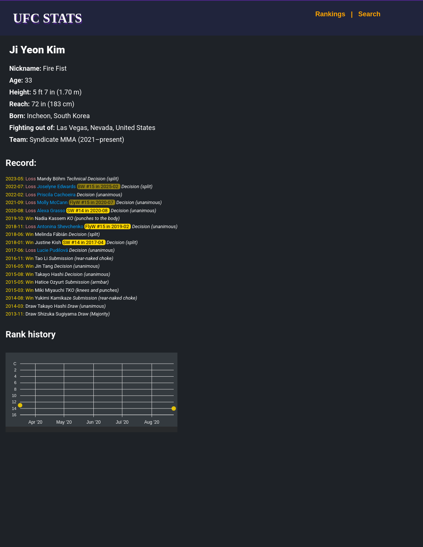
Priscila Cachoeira (56, 194)
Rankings (324, 14)
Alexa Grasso (51, 210)
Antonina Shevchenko (60, 226)
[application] (91, 390)
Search (363, 14)
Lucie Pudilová (52, 250)
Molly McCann (52, 202)
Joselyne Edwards (56, 186)
